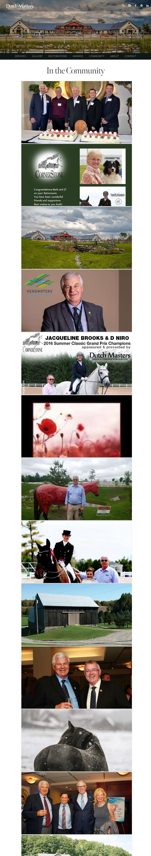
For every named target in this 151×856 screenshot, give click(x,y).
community (96, 56)
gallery (37, 56)
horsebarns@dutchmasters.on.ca (29, 823)
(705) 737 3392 (24, 820)
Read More (20, 134)
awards (78, 56)
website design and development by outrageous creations (75, 850)
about (114, 56)
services (20, 56)
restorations (58, 56)
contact (130, 56)
